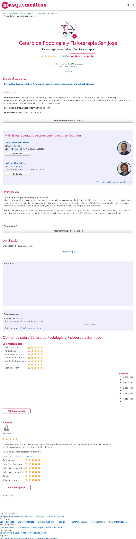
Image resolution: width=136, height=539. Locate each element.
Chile (2, 532)
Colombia (9, 532)
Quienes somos (7, 527)
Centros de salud (79, 521)
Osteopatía (9, 84)
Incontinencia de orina (68, 84)
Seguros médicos (26, 521)
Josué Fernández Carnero (17, 142)
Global (44, 532)
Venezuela (35, 532)
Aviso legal (38, 527)
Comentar (28, 456)
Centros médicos (46, 521)
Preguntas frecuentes (119, 521)
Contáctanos (24, 527)
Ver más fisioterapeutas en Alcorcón (114, 182)
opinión (64, 56)
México (26, 532)
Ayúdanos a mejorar (32, 328)
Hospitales (63, 521)
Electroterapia (87, 84)
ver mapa (68, 71)
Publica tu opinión (82, 56)
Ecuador (19, 532)
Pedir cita (17, 153)
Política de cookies (54, 527)
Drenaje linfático (24, 84)
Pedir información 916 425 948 (68, 120)
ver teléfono (71, 66)
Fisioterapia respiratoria (44, 84)
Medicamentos (98, 521)
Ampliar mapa (68, 251)
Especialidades (7, 521)
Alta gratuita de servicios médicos (16, 516)
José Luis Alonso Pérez (16, 163)
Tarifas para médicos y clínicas (49, 516)
